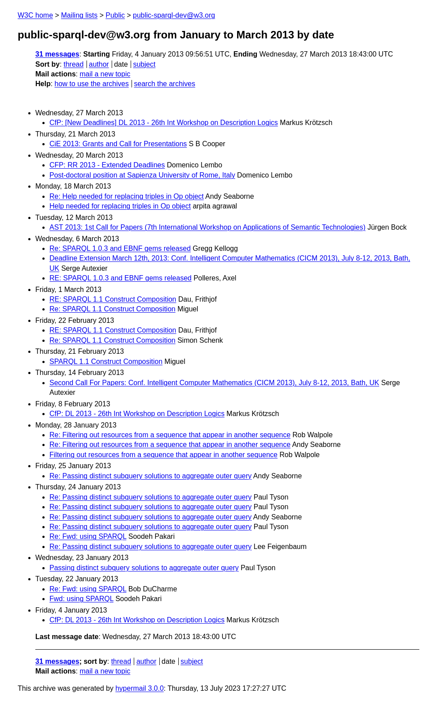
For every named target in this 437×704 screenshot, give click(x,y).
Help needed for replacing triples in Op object (120, 206)
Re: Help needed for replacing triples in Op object (126, 196)
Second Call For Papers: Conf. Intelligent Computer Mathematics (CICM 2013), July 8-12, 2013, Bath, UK (214, 382)
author (99, 64)
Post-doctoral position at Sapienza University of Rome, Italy (142, 175)
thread (73, 64)
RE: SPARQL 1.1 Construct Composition (112, 299)
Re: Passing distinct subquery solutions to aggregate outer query (150, 476)
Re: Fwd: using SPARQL (87, 536)
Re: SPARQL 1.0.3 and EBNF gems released (120, 248)
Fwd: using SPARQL (81, 598)
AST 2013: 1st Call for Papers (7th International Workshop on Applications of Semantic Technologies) (207, 227)
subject (144, 64)
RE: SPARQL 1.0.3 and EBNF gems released (120, 278)
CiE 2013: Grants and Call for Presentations (118, 144)
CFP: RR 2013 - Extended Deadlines (107, 165)
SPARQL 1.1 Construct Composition (105, 361)
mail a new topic (104, 74)
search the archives (165, 83)
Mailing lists (79, 15)
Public (115, 15)
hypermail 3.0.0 (139, 688)
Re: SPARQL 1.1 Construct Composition (112, 309)
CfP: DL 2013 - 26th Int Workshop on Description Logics (137, 413)
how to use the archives (92, 83)
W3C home (35, 15)
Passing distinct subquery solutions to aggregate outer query (144, 568)
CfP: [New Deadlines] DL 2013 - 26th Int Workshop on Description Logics (163, 122)
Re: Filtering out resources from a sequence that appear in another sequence (169, 435)
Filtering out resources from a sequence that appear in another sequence (163, 454)
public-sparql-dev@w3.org (174, 15)
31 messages (57, 54)
